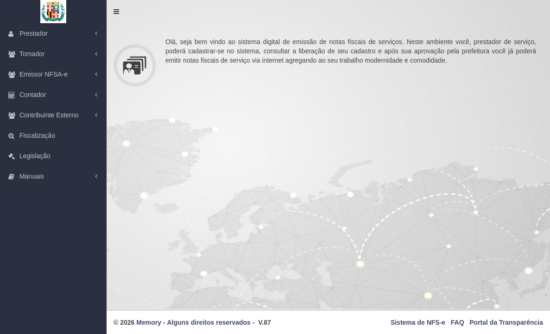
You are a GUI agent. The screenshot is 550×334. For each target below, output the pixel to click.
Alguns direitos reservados (209, 322)
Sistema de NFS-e (418, 322)
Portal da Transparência (506, 322)
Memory (148, 322)
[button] (116, 11)
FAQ (457, 322)
